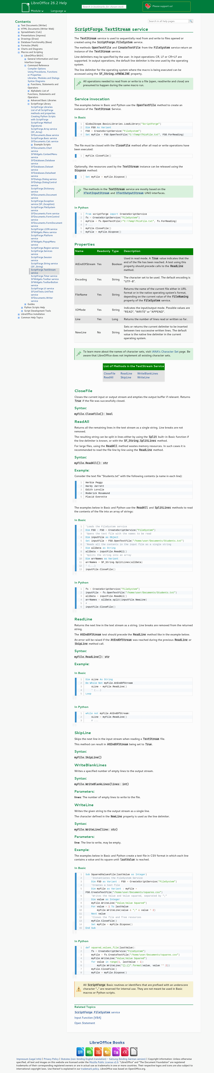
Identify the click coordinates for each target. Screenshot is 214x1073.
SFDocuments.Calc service (44, 141)
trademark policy (90, 1065)
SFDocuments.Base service (45, 135)
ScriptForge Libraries (42, 107)
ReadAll (108, 376)
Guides (31, 304)
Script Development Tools (37, 310)
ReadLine (126, 372)
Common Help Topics (32, 317)
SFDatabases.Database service (43, 162)
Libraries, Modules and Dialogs (43, 78)
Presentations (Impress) (33, 35)
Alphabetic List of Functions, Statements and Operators (41, 94)
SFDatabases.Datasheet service (43, 174)
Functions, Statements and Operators (43, 86)
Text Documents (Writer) (34, 25)
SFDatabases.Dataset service (42, 168)
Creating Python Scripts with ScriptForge (43, 118)
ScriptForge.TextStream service (43, 271)
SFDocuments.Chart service (41, 149)
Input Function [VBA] (87, 1014)
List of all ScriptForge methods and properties (43, 112)
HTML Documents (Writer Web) (37, 28)
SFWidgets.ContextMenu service (44, 156)
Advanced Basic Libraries (43, 100)
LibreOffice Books (107, 1039)
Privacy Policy (51, 1055)
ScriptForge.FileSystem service (43, 209)
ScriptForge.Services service (41, 252)
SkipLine (125, 376)
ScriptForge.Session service (41, 259)
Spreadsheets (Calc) (31, 32)
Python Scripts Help (34, 307)
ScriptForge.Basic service (44, 138)
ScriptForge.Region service (45, 247)
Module (36, 11)
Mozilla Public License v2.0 (103, 1059)
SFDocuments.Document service (44, 196)
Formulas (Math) (29, 45)
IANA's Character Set (165, 350)
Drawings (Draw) (30, 38)
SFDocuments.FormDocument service (45, 224)
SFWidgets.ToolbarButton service (44, 284)
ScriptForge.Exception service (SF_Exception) (43, 202)
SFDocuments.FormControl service (45, 218)
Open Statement (84, 1020)
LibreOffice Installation (33, 314)
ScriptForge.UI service (42, 288)
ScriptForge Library (41, 103)
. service (97, 1009)
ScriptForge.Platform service (42, 237)
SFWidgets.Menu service (44, 232)
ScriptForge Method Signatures (41, 124)
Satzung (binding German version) (127, 1055)
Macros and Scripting (32, 52)
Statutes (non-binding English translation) (83, 1055)
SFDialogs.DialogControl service (44, 184)
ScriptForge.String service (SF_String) (44, 265)
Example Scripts (42, 144)
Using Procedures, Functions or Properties (42, 73)
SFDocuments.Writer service (42, 299)
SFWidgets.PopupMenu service (43, 243)
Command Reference (38, 65)
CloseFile (109, 372)
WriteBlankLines (147, 372)
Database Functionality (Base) (36, 42)
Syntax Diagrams (36, 81)
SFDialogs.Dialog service (44, 179)
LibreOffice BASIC (33, 55)
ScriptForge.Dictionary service (42, 190)
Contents (23, 21)
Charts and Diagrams (32, 48)
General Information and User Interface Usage (41, 60)
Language (57, 11)
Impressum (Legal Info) (28, 1055)
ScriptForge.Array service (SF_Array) (44, 130)
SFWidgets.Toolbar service (45, 279)
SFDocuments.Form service (45, 213)
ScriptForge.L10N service (44, 229)
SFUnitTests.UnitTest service (42, 293)
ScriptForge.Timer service (44, 276)
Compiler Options (37, 68)
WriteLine (143, 376)
